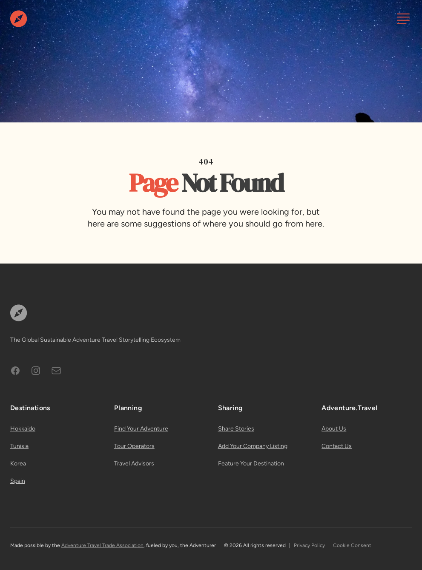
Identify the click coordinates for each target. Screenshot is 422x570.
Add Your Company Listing (252, 446)
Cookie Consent (352, 545)
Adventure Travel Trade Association (102, 545)
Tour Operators (134, 446)
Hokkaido (22, 428)
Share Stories (236, 428)
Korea (18, 463)
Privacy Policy (309, 545)
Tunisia (19, 446)
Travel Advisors (134, 463)
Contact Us (337, 446)
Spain (17, 481)
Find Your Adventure (141, 428)
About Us (334, 428)
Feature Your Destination (251, 463)
